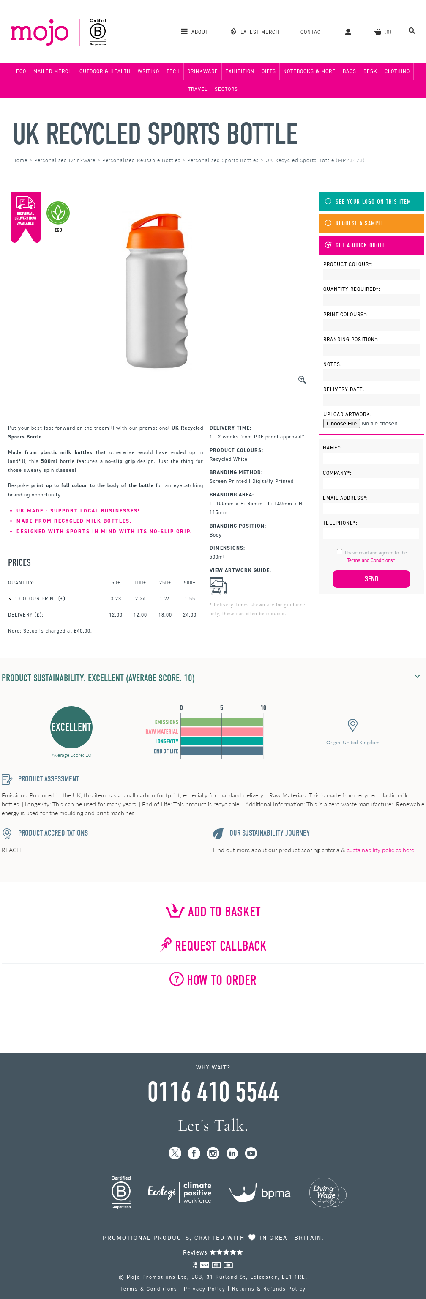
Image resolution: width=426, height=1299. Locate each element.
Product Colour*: (348, 264)
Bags (349, 71)
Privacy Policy (205, 1288)
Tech (173, 71)
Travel (198, 89)
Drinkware (202, 71)
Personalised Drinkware (65, 160)
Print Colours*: (345, 314)
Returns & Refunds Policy (269, 1288)
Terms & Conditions (149, 1288)
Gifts (269, 71)
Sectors (226, 89)
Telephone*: (340, 523)
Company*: (337, 473)
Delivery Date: (344, 389)
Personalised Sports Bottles (223, 160)
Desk (370, 71)
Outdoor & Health (105, 71)
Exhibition (239, 71)
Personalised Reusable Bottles (141, 160)
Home (19, 160)
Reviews (213, 1252)
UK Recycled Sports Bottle (154, 134)
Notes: (332, 364)
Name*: (332, 447)
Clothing (397, 71)
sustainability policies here (380, 849)
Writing (148, 71)
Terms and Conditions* (371, 560)
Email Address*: (345, 498)
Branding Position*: (351, 339)
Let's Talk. (213, 1125)
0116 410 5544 (213, 1092)
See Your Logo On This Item (368, 202)
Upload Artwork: (347, 414)
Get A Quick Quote (355, 245)
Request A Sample (354, 223)
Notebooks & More (309, 71)
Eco (21, 71)
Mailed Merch (52, 71)
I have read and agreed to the (376, 556)
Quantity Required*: (351, 289)
